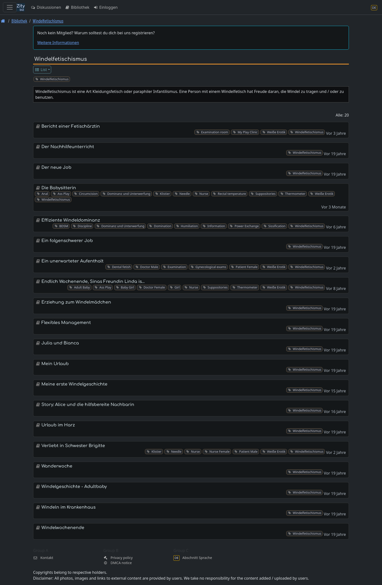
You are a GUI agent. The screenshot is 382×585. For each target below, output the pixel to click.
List (41, 69)
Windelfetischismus (48, 21)
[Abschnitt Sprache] (374, 7)
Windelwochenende (62, 527)
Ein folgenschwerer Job (67, 240)
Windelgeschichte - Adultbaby (74, 486)
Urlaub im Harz (58, 425)
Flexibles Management (66, 322)
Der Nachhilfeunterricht (67, 146)
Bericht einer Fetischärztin (70, 126)
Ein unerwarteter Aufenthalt (72, 261)
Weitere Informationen (58, 42)
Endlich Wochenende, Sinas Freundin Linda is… (93, 281)
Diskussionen (46, 7)
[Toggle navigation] (10, 7)
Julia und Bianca (60, 343)
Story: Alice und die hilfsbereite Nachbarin (87, 404)
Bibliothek (77, 7)
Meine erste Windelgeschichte (74, 384)
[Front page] (3, 21)
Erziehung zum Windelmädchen (76, 302)
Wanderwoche (56, 466)
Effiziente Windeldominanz (70, 220)
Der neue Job (56, 167)
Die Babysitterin (58, 188)
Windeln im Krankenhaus (68, 507)
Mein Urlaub (55, 363)
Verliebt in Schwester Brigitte (73, 445)
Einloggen (105, 7)
